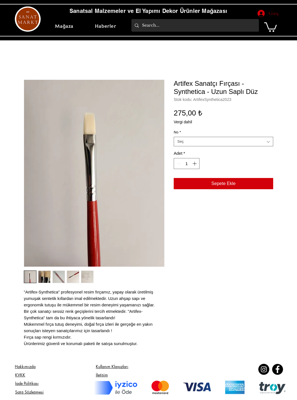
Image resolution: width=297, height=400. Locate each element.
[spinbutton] (186, 163)
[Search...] (194, 25)
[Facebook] (277, 369)
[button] (270, 26)
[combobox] (223, 141)
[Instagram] (263, 369)
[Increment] (195, 163)
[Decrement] (178, 163)
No (177, 132)
